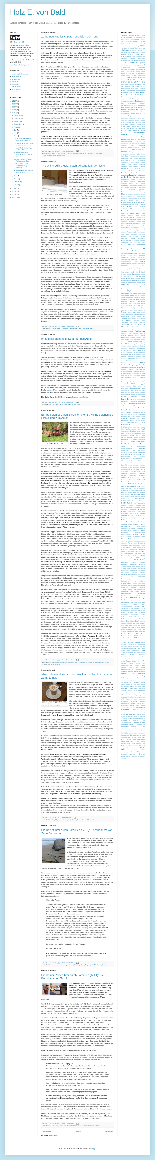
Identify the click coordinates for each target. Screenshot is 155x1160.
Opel (129, 477)
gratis (130, 733)
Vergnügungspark (140, 669)
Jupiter (140, 324)
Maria (143, 403)
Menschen (124, 414)
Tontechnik (139, 646)
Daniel (135, 164)
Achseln (136, 39)
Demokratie (125, 169)
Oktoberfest (141, 475)
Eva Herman (140, 206)
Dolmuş (131, 183)
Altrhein (143, 52)
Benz (122, 101)
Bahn (56, 404)
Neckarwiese (125, 452)
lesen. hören (137, 737)
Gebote (143, 247)
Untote (123, 661)
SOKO (140, 551)
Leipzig (143, 379)
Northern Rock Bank (133, 467)
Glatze (143, 265)
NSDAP (123, 437)
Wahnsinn (142, 688)
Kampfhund (124, 329)
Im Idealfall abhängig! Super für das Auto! (66, 338)
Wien (137, 705)
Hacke (123, 278)
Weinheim (129, 699)
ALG (136, 35)
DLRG (140, 160)
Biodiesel (142, 109)
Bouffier (54, 153)
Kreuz (127, 365)
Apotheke (142, 60)
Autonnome (141, 78)
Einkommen (124, 192)
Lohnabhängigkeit (139, 384)
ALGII (143, 35)
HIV (140, 276)
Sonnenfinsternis (126, 593)
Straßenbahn (46, 664)
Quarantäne (131, 515)
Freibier (137, 227)
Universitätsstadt (125, 657)
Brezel (138, 126)
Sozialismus (92, 1126)
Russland (142, 549)
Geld (143, 249)
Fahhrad (70, 662)
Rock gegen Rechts (139, 541)
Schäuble (124, 574)
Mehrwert (142, 410)
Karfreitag (123, 333)
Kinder (129, 342)
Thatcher (142, 640)
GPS (143, 242)
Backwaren (138, 84)
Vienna (123, 684)
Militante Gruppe (135, 420)
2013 (14, 107)
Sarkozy (142, 555)
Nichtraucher (125, 458)
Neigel (130, 454)
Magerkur (142, 392)
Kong (143, 356)
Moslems (129, 427)
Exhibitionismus (125, 209)
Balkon (143, 90)
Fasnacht (123, 215)
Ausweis (123, 78)
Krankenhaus (73, 328)
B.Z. (141, 80)
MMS (139, 390)
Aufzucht (134, 73)
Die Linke (136, 177)
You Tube (124, 718)
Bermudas (142, 103)
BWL (143, 82)
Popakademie (141, 503)
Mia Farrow (131, 416)
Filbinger (138, 221)
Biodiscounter (125, 111)
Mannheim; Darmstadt (139, 399)
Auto (53, 404)
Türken (123, 652)
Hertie (130, 293)
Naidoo (135, 439)
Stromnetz (142, 621)
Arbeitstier (132, 69)
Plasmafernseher (140, 498)
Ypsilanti (130, 718)
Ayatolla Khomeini (133, 80)
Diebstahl (142, 177)
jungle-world (16, 79)
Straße (123, 621)
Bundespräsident (139, 133)
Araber (127, 63)
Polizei (129, 503)
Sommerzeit (124, 591)
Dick (143, 175)
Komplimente (131, 356)
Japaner (136, 314)
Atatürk (143, 71)
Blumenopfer (124, 118)
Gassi (134, 244)
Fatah (137, 215)
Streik (137, 621)
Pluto (139, 500)
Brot (136, 128)
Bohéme (142, 120)
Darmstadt (142, 164)
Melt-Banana (136, 412)
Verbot (137, 665)
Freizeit (143, 230)
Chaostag (123, 149)
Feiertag (132, 217)
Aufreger (128, 73)
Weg (139, 695)
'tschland (124, 35)
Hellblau (135, 291)
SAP (127, 551)
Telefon (93, 820)
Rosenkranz (136, 545)
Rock (131, 541)
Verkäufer (142, 671)
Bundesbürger (125, 133)
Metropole (124, 416)
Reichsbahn (124, 532)
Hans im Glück (137, 282)
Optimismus (124, 479)
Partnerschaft (124, 488)
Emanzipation (129, 194)
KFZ (87, 662)
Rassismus (141, 522)
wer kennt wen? (130, 750)
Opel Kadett (136, 477)
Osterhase (128, 482)
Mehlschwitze (136, 410)
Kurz (131, 371)
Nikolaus (123, 460)
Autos (123, 80)
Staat (123, 608)
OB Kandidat (141, 469)
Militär (143, 420)
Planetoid (130, 498)
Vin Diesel (133, 684)
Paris (143, 484)
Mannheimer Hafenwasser (129, 401)
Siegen (135, 583)
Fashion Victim (140, 213)
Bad (144, 84)
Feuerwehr (124, 221)
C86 (129, 141)
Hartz (128, 285)
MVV (126, 392)
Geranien (123, 255)
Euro (122, 206)
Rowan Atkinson (126, 547)
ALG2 (139, 35)
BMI (132, 82)
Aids (122, 44)
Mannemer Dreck (138, 396)
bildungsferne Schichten (128, 726)
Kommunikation (62, 820)
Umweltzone (141, 652)
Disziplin (132, 181)
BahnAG (136, 88)
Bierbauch (127, 107)
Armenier (138, 69)
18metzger (15, 84)
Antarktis (132, 58)
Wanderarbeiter (125, 692)
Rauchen (136, 524)
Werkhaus (142, 701)
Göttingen (123, 276)
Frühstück (123, 236)
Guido (129, 274)
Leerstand (142, 377)
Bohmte (137, 120)
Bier (122, 107)
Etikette (142, 204)
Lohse (122, 386)
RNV (137, 518)
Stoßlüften (129, 619)
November (18, 118)
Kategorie (138, 337)
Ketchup (123, 341)
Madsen (137, 392)
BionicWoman (125, 113)
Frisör (127, 234)
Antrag (133, 60)
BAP (144, 80)
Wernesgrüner (125, 703)
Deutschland (133, 175)
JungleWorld (125, 324)
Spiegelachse (124, 604)
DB (129, 160)
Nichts (131, 458)
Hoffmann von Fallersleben (133, 297)
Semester (136, 579)
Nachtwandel (124, 439)
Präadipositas (141, 511)
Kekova (143, 339)
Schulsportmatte (125, 568)
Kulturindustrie (132, 367)
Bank (137, 92)
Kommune (124, 354)
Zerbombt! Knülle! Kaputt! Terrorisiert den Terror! (70, 36)
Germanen (142, 255)
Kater (143, 337)
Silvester (130, 585)
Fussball (142, 236)
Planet (123, 498)
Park (122, 486)
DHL (136, 160)
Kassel (143, 335)
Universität (142, 654)
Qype (127, 518)
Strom (52, 664)
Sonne (143, 591)
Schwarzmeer (125, 570)
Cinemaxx (132, 154)
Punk (136, 513)
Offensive (123, 475)
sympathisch (124, 748)
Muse (138, 429)
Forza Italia (55, 1126)
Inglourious (124, 310)
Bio (137, 109)
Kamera (143, 327)
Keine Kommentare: (68, 151)
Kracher (127, 363)
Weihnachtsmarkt (140, 697)
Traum (138, 648)
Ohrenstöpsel (132, 475)
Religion (135, 534)
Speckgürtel (124, 602)
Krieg (131, 365)
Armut (143, 69)
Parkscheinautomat (130, 486)
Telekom (142, 635)
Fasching (131, 213)
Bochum (139, 118)
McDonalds (141, 408)
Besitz (136, 105)
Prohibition (124, 509)
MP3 (143, 390)
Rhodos (134, 539)
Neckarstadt (141, 448)
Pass (135, 488)
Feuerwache (141, 219)
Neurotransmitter (125, 456)
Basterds (142, 94)
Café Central (124, 143)
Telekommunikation (126, 638)
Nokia (127, 463)
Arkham (54, 328)
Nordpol (130, 465)
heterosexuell (125, 735)
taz (130, 748)
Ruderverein (124, 549)
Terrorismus (141, 638)
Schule (143, 566)
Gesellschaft (132, 259)
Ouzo (143, 482)
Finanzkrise (136, 223)
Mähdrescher (124, 435)
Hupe (134, 303)
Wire (143, 707)
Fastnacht (131, 215)
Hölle (130, 305)
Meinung (128, 412)
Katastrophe (124, 337)
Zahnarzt (135, 718)
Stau (143, 610)
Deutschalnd (132, 171)
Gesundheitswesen (126, 261)
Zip (129, 720)
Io (131, 312)
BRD (58, 153)
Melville (143, 412)
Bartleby (137, 94)
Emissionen (137, 194)
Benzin (61, 404)
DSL (143, 160)
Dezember (18, 115)
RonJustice (141, 543)
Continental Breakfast (139, 156)
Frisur (122, 234)
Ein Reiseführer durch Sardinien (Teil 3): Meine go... (23, 154)
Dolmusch (124, 183)
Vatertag (123, 663)
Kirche (127, 344)
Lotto (134, 386)
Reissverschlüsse (126, 534)
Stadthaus (136, 608)
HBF (137, 276)
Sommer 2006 (132, 589)
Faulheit (143, 215)
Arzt (134, 71)
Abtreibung (139, 37)
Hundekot (124, 303)
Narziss (128, 441)
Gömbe (143, 274)
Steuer (79, 820)
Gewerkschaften (72, 1126)
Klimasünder (132, 348)
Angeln (139, 56)
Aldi (122, 46)
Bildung (123, 109)
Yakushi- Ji (136, 716)
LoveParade (124, 388)
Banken (142, 92)
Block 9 (142, 113)
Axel (126, 80)
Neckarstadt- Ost (128, 450)
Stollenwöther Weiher (139, 616)
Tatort (137, 633)
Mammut (142, 394)
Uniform (132, 654)
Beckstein (139, 97)
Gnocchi (133, 270)
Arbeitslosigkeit (125, 67)
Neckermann (141, 452)
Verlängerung (61, 155)
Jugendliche (124, 322)
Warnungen (142, 692)
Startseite (78, 1132)
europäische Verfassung (128, 731)
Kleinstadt (123, 348)
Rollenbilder (124, 543)
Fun (134, 236)
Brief (128, 128)
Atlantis (123, 73)
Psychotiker (124, 513)
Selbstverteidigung (126, 579)
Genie (143, 253)
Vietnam (128, 684)
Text (131, 640)
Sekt (132, 576)
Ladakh (134, 373)
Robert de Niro (125, 541)
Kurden (131, 369)
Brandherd (124, 124)
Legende (123, 379)
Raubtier (130, 524)
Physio (132, 496)
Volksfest (132, 686)
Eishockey (142, 192)
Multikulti (133, 429)
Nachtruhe (142, 437)
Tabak (139, 629)
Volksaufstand (125, 686)
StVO (143, 606)
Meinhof (91, 662)
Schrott (106, 662)
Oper (143, 477)
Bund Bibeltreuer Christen (136, 130)
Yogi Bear (142, 716)
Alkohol (142, 46)
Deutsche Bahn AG (129, 173)
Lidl (128, 384)
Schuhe (138, 566)
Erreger (143, 200)
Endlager (65, 965)
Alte (144, 48)
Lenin (137, 382)
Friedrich (135, 232)
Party (130, 488)
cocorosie (139, 726)
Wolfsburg (142, 712)
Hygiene (123, 305)
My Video (128, 433)
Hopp (125, 299)
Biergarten (134, 107)
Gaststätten (124, 247)
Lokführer (129, 386)
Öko (143, 752)
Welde (135, 699)
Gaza (134, 247)
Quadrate (124, 515)
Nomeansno (134, 463)
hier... (43, 353)
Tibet (135, 644)
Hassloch (142, 284)
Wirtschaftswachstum (127, 712)
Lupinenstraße (125, 390)
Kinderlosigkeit (137, 341)
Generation (138, 253)
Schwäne (134, 572)
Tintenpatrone (141, 644)
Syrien (129, 627)
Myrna (143, 433)
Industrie (142, 308)
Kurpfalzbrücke (140, 369)
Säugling (142, 627)
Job (144, 316)
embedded (134, 729)
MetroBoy (142, 414)
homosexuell (134, 735)
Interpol (129, 312)
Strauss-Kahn (86, 820)
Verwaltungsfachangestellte (128, 680)
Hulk (66, 328)
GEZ (135, 242)
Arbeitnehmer (125, 65)
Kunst (143, 367)
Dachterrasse (134, 162)
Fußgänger (82, 662)
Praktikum (130, 505)
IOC (142, 305)
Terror (54, 155)
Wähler (138, 714)
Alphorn (140, 48)
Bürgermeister (125, 139)
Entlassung (124, 198)
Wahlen (124, 688)
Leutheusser (90, 153)
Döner (127, 187)
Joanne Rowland (136, 316)
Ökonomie (133, 754)
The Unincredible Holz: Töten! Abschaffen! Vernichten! (74, 165)
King (144, 341)
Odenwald (124, 473)
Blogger (93, 1149)
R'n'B (130, 518)
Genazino (142, 251)
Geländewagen (125, 251)
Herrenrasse (125, 293)
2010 (14, 188)
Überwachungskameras (138, 756)
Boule (143, 122)
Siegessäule (141, 583)
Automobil (134, 78)
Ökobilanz (124, 754)
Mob (143, 422)
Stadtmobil (142, 608)
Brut (139, 128)
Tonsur (134, 646)
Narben (123, 441)
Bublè (143, 128)
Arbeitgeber (140, 63)
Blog (129, 116)
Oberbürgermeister (135, 471)
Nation (133, 442)
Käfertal (136, 371)
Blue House (136, 116)
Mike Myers (141, 418)
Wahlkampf (133, 688)
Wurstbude (124, 714)
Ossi (122, 482)
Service (130, 581)
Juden (143, 320)
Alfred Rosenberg (133, 46)
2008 (14, 194)
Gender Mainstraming (127, 253)
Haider (128, 278)
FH (140, 209)
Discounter (124, 181)
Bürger (143, 137)
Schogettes (124, 564)
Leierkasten (133, 379)
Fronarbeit (134, 234)
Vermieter (124, 673)
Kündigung (124, 373)
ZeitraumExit (141, 718)
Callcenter (142, 143)
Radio (79, 328)
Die (122, 177)
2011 (14, 113)
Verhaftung (124, 671)
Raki (122, 522)
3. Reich (130, 35)
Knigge (134, 350)
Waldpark (129, 690)
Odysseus (133, 473)
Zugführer (142, 720)
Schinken (123, 560)
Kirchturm (123, 346)
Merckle (130, 414)
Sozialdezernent (140, 595)
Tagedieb (123, 631)
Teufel (127, 640)
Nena (137, 454)
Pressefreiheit (134, 507)
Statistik (140, 610)
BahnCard (142, 88)
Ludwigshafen (135, 388)
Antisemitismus (125, 60)
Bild (143, 107)
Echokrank (142, 187)
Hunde (132, 301)
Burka (132, 135)
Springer (137, 606)
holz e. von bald (18, 42)
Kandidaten (124, 331)
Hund (137, 299)
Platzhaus (134, 500)
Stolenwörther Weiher (138, 614)
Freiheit (128, 230)
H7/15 (133, 276)
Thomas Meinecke (129, 644)
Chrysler (123, 154)
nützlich (143, 741)
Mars (131, 406)
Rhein (143, 536)
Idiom (122, 308)
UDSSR (128, 652)
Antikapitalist (141, 58)
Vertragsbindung (140, 676)
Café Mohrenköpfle (134, 143)
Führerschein (124, 242)
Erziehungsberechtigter (127, 204)
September (18, 124)
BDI (129, 82)
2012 (14, 110)
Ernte (137, 200)
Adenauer (142, 39)
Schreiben (142, 564)
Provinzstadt (131, 511)
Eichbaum (132, 189)
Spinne (135, 604)
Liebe (132, 384)
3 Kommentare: (67, 817)
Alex (126, 46)
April (16, 176)
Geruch (132, 257)
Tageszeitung (130, 631)
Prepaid (123, 507)
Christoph (131, 152)
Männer (132, 435)
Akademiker (128, 44)
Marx (134, 406)
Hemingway (142, 291)
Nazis (100, 153)
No (127, 460)
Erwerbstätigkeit (126, 202)
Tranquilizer (133, 648)
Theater (123, 642)
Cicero (128, 154)
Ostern (134, 482)
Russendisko (133, 549)
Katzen (136, 339)
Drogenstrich (125, 185)
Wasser (123, 695)
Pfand (96, 965)
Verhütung (130, 671)
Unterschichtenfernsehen (128, 659)
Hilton (139, 293)
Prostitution (141, 509)
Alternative (131, 52)
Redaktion (124, 530)
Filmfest (123, 223)
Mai (15, 136)
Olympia (123, 477)
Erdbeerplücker (133, 198)
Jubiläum (136, 320)
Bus (61, 662)
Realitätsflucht (140, 528)
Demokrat (142, 166)
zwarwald (15, 82)
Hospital (130, 299)
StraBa (135, 619)
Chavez (129, 149)
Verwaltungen (141, 678)
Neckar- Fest (126, 446)
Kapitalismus (140, 331)
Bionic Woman (139, 111)
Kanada (137, 329)
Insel (82, 965)
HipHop (127, 295)
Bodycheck (131, 120)
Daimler (143, 162)
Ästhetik (133, 752)
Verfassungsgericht (127, 669)
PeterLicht (127, 494)
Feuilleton (131, 221)
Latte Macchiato (126, 377)
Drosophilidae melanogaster (137, 185)
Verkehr (57, 664)
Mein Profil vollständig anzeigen (20, 65)
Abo (134, 37)
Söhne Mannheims (126, 629)
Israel (138, 312)
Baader (57, 662)
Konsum (128, 361)
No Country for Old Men (136, 460)
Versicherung (141, 673)
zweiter (123, 752)
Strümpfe (123, 623)
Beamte (127, 97)
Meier (123, 412)
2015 (14, 101)
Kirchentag (142, 344)
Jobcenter (124, 318)
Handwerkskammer (126, 280)
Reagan (133, 528)
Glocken (143, 268)
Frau (128, 227)
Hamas (143, 278)
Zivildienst (135, 720)
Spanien (123, 600)
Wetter (132, 705)
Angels (143, 56)
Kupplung (123, 369)
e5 (127, 729)
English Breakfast (126, 196)
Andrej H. (134, 56)
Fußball (132, 238)
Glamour (135, 265)
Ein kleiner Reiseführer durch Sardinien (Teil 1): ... (23, 171)
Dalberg (123, 164)
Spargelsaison (132, 600)
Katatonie (132, 337)
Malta (128, 394)
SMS (136, 551)
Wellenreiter (142, 699)
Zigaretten (124, 720)
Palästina (134, 484)
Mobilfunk (124, 425)
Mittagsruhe (130, 422)
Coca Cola (124, 156)
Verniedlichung (132, 673)
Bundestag (124, 135)
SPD (143, 551)
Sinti (134, 585)
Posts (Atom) (53, 1135)
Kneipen (129, 350)
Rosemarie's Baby (126, 545)
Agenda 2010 (128, 41)
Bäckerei (142, 135)
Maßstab (128, 408)
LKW (129, 373)
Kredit (123, 365)
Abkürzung (129, 37)
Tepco (91, 328)
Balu (134, 92)
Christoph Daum (140, 152)
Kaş (139, 339)
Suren (135, 625)
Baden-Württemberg (138, 86)
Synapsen (124, 627)
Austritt (134, 75)
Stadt (126, 608)
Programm (142, 507)
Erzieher (134, 202)
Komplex (123, 356)
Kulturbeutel (124, 367)
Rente (143, 534)
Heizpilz (129, 291)
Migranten (124, 418)
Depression (142, 168)
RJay (133, 518)
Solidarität (142, 587)
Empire (143, 194)
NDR (143, 435)
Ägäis (128, 752)
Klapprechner (135, 346)
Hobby (139, 295)
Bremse (134, 126)
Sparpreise (142, 600)
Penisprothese (140, 490)
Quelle (137, 515)
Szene (138, 627)
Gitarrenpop (124, 265)
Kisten (129, 346)
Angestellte (124, 58)
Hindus (123, 295)
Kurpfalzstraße (125, 371)
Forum (136, 225)
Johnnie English (140, 318)
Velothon (50, 390)
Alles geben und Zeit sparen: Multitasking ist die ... (23, 160)
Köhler (143, 371)
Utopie (134, 661)
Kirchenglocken (134, 344)
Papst (140, 484)
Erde (139, 198)
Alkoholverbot (124, 48)
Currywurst (124, 160)
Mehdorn (129, 410)
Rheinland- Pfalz (126, 539)
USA (131, 652)
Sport (143, 604)
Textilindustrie (136, 640)
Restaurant (136, 536)
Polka (134, 503)
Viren (138, 684)
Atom (58, 328)
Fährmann (142, 240)
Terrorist (123, 640)
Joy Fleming (126, 320)
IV (144, 305)
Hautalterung (131, 287)
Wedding (134, 695)
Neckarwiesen (133, 452)
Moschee (124, 427)
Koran (123, 363)
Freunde (129, 232)
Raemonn (128, 520)
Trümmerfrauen (135, 650)
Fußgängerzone (126, 240)
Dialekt (140, 175)
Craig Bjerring (134, 158)
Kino (122, 344)
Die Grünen (128, 177)
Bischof (133, 113)
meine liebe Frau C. (128, 741)
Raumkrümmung (125, 528)
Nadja (130, 439)
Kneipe (123, 350)
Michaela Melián (140, 416)
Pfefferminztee (135, 494)
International (141, 310)
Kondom (138, 356)
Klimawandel (141, 348)
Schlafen (136, 560)
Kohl (143, 350)
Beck (131, 97)
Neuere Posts (46, 1132)
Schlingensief (124, 562)
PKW (129, 484)
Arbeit (132, 63)
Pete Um (139, 492)
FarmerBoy (124, 213)
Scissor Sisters (137, 574)
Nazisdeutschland (133, 444)
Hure (138, 303)
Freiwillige (135, 230)
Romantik (134, 543)
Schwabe (133, 568)
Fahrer (76, 662)
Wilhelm (143, 705)
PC (127, 484)
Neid (126, 454)
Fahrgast (130, 211)
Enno (134, 196)
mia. (138, 741)
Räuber (123, 551)
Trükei (128, 650)
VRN (143, 661)
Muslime (133, 431)
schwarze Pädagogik (139, 745)
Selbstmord (141, 576)
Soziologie (142, 598)
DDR (132, 160)
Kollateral (129, 352)
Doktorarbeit (141, 181)
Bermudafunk (132, 103)
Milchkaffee (124, 420)
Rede (129, 530)
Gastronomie (141, 244)
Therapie (137, 642)
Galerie (129, 244)
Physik (127, 496)
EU (137, 187)
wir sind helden (140, 750)
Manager (124, 396)
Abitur (123, 37)
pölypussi (15, 92)
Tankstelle (142, 631)
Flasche (71, 965)
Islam (134, 312)
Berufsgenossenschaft (127, 105)
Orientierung (132, 479)
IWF (56, 820)
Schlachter (130, 560)
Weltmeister (124, 701)
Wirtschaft (77, 404)
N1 (140, 435)
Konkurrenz (131, 358)
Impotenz (128, 308)
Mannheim (126, 399)
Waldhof (123, 690)
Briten (132, 128)
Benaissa (123, 99)
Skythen (138, 585)
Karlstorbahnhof (133, 333)
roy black (129, 745)
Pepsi (122, 492)
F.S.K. (132, 209)
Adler (122, 41)
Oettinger (142, 473)
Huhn (133, 299)
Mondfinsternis (141, 425)
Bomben (135, 122)
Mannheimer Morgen (134, 403)
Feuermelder (134, 219)
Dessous (123, 171)
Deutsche (142, 171)
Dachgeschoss (125, 162)
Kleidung (142, 346)
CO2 (136, 141)
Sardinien (101, 662)
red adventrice (16, 87)
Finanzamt (129, 223)
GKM (139, 242)
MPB (122, 392)
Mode (130, 425)
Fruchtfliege (142, 234)
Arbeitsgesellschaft (139, 65)
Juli (15, 130)
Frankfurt (124, 227)
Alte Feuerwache (127, 50)
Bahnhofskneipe (131, 90)
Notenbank (142, 467)
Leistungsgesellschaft (127, 382)
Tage (143, 629)
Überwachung (125, 756)
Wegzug (123, 697)
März (16, 179)
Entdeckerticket (141, 196)
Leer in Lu (135, 377)
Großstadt (142, 272)
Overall (123, 484)
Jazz (140, 314)
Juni (15, 133)
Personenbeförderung (130, 492)
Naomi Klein (141, 439)
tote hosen (135, 748)
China (143, 149)
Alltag (136, 48)
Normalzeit (136, 465)
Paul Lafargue (125, 490)
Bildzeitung (131, 109)
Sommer (123, 589)
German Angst (132, 255)
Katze (131, 339)
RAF (96, 662)
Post (99, 965)
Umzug (123, 654)
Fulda (129, 236)
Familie (142, 211)
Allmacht (131, 48)
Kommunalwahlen (139, 352)
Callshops (123, 145)
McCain (134, 408)
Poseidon (123, 505)
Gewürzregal (141, 263)
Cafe (143, 141)
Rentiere (123, 536)
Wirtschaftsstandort (139, 710)
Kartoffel (137, 335)
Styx (122, 625)
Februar (17, 182)
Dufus (122, 187)
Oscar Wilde (141, 479)
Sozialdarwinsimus (126, 595)
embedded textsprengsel (20, 74)
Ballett (130, 92)
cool (143, 726)
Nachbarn (130, 437)
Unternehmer (141, 657)
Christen (124, 152)
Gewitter (134, 263)
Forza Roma (62, 1126)
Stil (128, 612)
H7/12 (129, 276)
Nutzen (135, 469)
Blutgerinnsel (132, 118)
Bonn (139, 122)
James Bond (129, 314)
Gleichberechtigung (126, 268)
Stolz (122, 619)
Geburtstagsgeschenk (127, 249)
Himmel (143, 293)
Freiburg (142, 227)
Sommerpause (141, 589)
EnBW (63, 328)
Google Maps (141, 270)
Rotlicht (143, 545)
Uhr (137, 652)
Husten (143, 303)
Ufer (135, 652)
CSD (140, 141)
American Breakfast (127, 54)
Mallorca (123, 394)
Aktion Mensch (136, 44)
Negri (122, 454)
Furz (137, 236)
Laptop (143, 375)
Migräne (132, 418)
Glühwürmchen (125, 270)
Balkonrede (124, 92)
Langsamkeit (137, 375)
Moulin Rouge (136, 427)
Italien (142, 312)
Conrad (130, 156)
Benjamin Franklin (140, 99)
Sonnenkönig (141, 593)
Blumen (143, 116)
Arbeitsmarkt (141, 67)
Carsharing (124, 147)
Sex (135, 581)
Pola (144, 500)
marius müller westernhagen (136, 739)
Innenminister (77, 153)
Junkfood (131, 324)
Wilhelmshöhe (125, 707)
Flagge (128, 225)
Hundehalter (141, 301)
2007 (14, 197)
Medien (123, 410)
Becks (134, 97)
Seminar (142, 579)
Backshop (131, 84)
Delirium (135, 166)
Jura (143, 324)
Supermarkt (128, 625)
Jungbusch (141, 322)
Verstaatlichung (125, 676)
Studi (137, 623)
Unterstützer (141, 659)
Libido (143, 382)
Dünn (131, 187)
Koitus (123, 352)
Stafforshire (134, 610)
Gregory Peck (128, 272)
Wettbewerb (124, 705)
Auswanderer (141, 75)
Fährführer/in (135, 240)
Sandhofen (136, 555)
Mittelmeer (138, 422)
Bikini (140, 107)
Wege (143, 695)
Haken (132, 278)
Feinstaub (138, 217)
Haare (143, 276)
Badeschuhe (124, 88)
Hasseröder (135, 284)
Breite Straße (125, 126)
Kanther (131, 331)
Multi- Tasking (72, 820)
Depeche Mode (134, 168)
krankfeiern (129, 737)
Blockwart (123, 116)
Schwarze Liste (140, 568)
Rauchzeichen (141, 526)
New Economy (139, 456)
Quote (123, 518)
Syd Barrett (141, 625)
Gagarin (123, 244)
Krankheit (142, 363)
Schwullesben (125, 572)
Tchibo (130, 635)
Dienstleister (125, 179)
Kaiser (132, 327)
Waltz (135, 690)
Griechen (135, 272)
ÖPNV (139, 752)
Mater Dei (139, 406)
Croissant (142, 158)
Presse (128, 507)
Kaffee (128, 327)
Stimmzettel (124, 614)
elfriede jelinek (17, 76)
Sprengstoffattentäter (126, 606)
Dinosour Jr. (141, 179)
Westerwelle (141, 703)
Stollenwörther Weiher (127, 616)
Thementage (130, 642)
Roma (130, 543)
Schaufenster (124, 558)
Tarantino (123, 633)
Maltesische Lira (135, 394)
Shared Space (126, 583)
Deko (130, 166)
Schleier (142, 560)
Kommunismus (141, 354)
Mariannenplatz (125, 406)
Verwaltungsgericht (126, 682)
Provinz (123, 511)
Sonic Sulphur (134, 591)
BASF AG (124, 82)
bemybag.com (16, 89)
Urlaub (98, 1126)
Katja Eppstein (125, 339)
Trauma (143, 648)
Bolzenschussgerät (127, 122)
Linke (96, 153)
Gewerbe (142, 261)
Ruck (143, 547)
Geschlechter (141, 257)
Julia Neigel (133, 322)
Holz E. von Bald (38, 12)
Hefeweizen (142, 287)
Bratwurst (132, 124)
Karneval (142, 333)
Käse (139, 371)
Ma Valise (131, 392)
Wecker (129, 695)
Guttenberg (136, 274)
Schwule (142, 570)
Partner (143, 486)
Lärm (136, 390)
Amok (137, 54)
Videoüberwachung (139, 682)
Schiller (138, 558)
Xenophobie (129, 716)
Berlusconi (59, 965)
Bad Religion (125, 86)
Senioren (124, 581)
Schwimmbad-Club (135, 570)
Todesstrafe (124, 646)
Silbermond (124, 585)
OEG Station (124, 471)
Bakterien (138, 90)
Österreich (142, 754)
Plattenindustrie (125, 500)
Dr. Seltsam (140, 183)
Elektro (65, 662)
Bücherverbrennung (126, 137)
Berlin (65, 404)
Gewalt (135, 261)
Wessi (133, 703)
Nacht (136, 437)
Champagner (136, 147)
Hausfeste (124, 287)
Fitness (123, 225)
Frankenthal (142, 225)
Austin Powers (125, 75)
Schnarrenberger (47, 155)
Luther (132, 390)
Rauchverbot (125, 526)
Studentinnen (131, 623)
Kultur (143, 365)
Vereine (143, 667)
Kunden (138, 367)
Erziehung (141, 202)
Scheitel (132, 558)
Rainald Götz (136, 520)
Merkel (135, 414)
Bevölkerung (141, 105)
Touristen (127, 648)
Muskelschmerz (125, 431)
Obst (143, 471)
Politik (123, 503)
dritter (122, 729)
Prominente (133, 509)
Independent (135, 308)
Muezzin (142, 427)
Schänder (142, 572)
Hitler (132, 295)
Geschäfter (124, 259)
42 (133, 35)
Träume (123, 650)
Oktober (17, 121)
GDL (131, 242)
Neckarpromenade (126, 448)
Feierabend (124, 217)
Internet (123, 312)
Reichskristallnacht (140, 532)
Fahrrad (136, 211)
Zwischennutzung (126, 722)
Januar (16, 185)
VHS (139, 661)
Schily (143, 558)
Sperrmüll (130, 602)
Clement (142, 154)
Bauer (123, 97)
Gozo (122, 272)
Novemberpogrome (127, 469)
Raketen (142, 520)
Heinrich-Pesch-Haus (135, 289)
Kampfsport (131, 329)
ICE (139, 305)
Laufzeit (83, 153)
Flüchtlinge (77, 965)
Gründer (123, 274)
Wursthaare (132, 714)
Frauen (132, 227)
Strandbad (142, 619)
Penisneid (133, 490)
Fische (143, 223)
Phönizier (137, 496)
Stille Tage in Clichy (137, 612)
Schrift (133, 566)
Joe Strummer (132, 318)
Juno (136, 324)
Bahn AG (131, 88)
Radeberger (142, 518)
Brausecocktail (141, 124)
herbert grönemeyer (139, 733)
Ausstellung (141, 73)
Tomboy (130, 646)
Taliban (136, 631)
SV (122, 553)
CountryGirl (124, 158)
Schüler (130, 574)
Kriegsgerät (137, 365)
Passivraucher (141, 488)
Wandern (134, 692)
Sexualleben (141, 581)
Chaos (143, 147)
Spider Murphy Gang (139, 602)
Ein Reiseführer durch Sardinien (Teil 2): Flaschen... (21, 165)
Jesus (128, 316)
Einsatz (132, 192)
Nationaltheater (140, 441)
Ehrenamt (123, 189)
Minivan (123, 422)
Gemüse (134, 251)
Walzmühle (141, 690)
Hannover (130, 282)
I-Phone (135, 305)
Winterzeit (139, 707)
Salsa (129, 555)
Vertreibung (124, 678)
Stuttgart (142, 623)
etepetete (142, 729)
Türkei (143, 650)
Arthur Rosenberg (126, 71)
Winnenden (132, 707)
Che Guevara (136, 149)
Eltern (123, 194)
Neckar (142, 444)
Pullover (132, 513)
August (16, 127)
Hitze (135, 295)
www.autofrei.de (82, 397)
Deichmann (124, 166)
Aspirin (138, 71)
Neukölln (142, 454)
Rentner (129, 536)
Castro (130, 147)
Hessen (135, 293)
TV (135, 629)
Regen (143, 530)
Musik (143, 429)
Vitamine (142, 684)
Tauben (143, 633)
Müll (92, 965)
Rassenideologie (131, 522)
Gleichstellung (136, 268)
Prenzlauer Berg (140, 505)
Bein (144, 97)
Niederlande (137, 458)
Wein (122, 699)
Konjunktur (124, 358)
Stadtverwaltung (125, 610)
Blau (137, 113)
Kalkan (137, 327)
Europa (129, 206)
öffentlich (123, 758)
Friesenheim (141, 232)
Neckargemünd (141, 446)
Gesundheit (141, 259)
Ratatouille (124, 524)
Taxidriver (123, 635)
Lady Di (138, 373)
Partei (138, 486)
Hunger (130, 303)
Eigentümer (141, 189)
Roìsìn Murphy (136, 547)
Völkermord (138, 686)
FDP (65, 153)
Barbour (123, 94)
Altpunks (138, 52)
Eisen (136, 192)
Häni (127, 305)
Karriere (123, 335)
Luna (143, 388)
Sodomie (133, 587)
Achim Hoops (130, 39)
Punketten (142, 513)
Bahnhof (123, 90)
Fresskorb (124, 232)
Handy (134, 280)
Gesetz (70, 153)
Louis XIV (141, 386)
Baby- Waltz (124, 84)
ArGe (122, 63)
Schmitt (134, 562)
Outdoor (139, 482)
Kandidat (142, 329)
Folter (132, 225)
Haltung (138, 278)
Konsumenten (136, 361)
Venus (130, 663)
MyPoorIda (135, 433)
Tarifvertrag (131, 633)
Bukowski (123, 130)
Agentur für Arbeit (139, 42)
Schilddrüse (85, 328)
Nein (134, 454)
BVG (140, 82)
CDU (62, 153)
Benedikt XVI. (131, 99)
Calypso (132, 145)
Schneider (142, 562)
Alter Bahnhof (137, 50)
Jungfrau (87, 965)
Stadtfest (130, 608)
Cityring (138, 154)
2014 (14, 104)
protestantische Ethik (128, 743)
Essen (137, 204)
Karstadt (130, 335)
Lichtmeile (124, 384)
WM (143, 686)
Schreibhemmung (126, 566)
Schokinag (133, 564)
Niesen (143, 458)
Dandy (129, 164)
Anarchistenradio (126, 56)
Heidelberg (124, 289)
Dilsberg (133, 179)
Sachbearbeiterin (128, 553)
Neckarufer (141, 450)
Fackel (143, 209)
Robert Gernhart (140, 539)
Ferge (126, 219)
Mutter (138, 431)
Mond (134, 425)
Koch (139, 350)
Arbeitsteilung (124, 69)
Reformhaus (136, 530)
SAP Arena (131, 551)
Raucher (142, 524)
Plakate (142, 496)
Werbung (134, 701)
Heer (136, 287)
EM (135, 187)
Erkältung (130, 200)
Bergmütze (132, 101)
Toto (122, 648)
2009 (14, 191)
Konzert (143, 361)
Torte (143, 646)
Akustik (143, 44)
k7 (140, 735)
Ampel (143, 54)
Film (143, 221)
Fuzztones (124, 238)
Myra (139, 433)
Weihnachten (130, 697)
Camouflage (141, 145)
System (133, 627)
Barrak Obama (130, 94)
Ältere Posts (109, 1132)
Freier (122, 230)
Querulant (142, 515)
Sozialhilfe (124, 598)
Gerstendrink (124, 257)
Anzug (137, 60)
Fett (129, 219)
